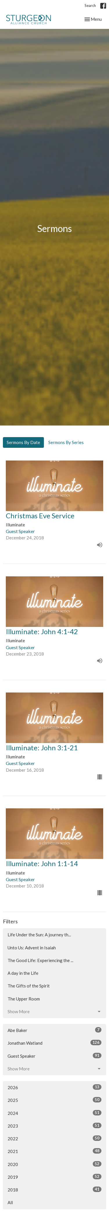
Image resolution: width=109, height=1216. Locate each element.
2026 (54, 1087)
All (10, 1202)
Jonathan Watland (54, 1043)
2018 (54, 1189)
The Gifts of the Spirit (29, 985)
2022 (54, 1138)
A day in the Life (23, 973)
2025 (54, 1100)
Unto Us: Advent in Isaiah (32, 947)
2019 (54, 1177)
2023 (54, 1125)
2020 (54, 1164)
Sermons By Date (23, 442)
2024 (54, 1113)
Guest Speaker (54, 1056)
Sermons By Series (66, 442)
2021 (54, 1151)
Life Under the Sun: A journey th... (39, 934)
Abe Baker (54, 1030)
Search (90, 5)
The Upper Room (24, 998)
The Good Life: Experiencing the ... (40, 960)
